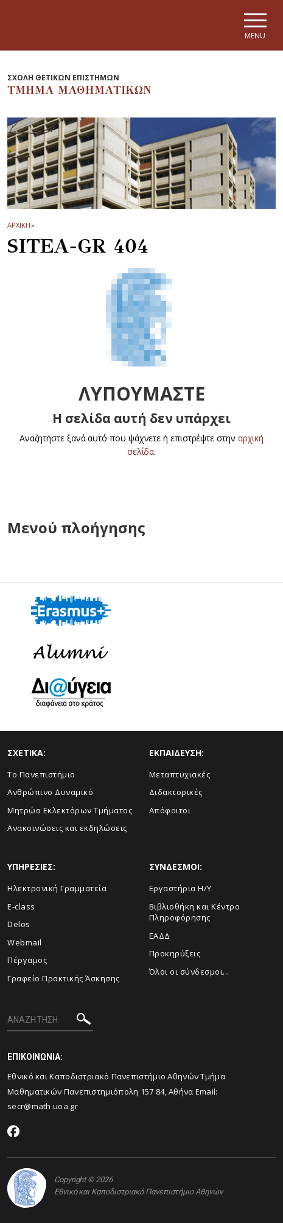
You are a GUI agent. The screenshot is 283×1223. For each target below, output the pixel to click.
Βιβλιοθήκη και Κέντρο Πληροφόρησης (194, 912)
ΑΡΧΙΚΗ (18, 225)
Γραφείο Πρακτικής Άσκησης (63, 978)
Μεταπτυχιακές (180, 774)
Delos (18, 924)
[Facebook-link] (13, 1132)
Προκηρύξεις (175, 953)
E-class (21, 906)
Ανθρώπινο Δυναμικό (50, 792)
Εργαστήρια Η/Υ (180, 888)
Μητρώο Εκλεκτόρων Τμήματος (69, 810)
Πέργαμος (27, 960)
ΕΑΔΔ (159, 935)
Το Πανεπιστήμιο (41, 774)
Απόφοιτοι (170, 810)
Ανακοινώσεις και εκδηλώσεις (67, 827)
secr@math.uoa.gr (42, 1106)
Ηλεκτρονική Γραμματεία (57, 888)
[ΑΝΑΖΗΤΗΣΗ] (50, 1020)
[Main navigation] (255, 25)
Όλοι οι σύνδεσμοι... (189, 971)
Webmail (24, 942)
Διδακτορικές (176, 792)
